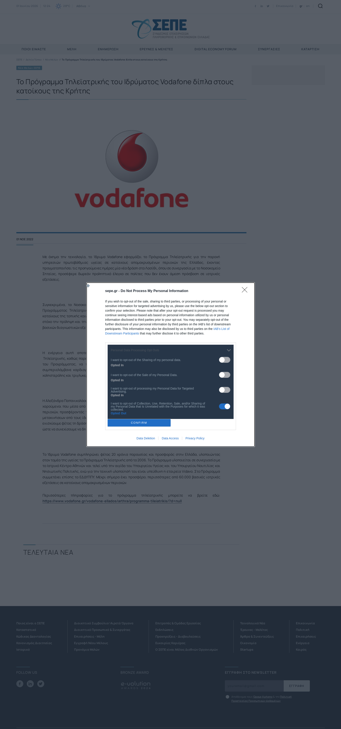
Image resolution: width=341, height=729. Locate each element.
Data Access (170, 438)
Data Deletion (146, 438)
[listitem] (170, 350)
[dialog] (170, 365)
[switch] (224, 360)
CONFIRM (139, 422)
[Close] (246, 291)
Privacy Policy (194, 438)
